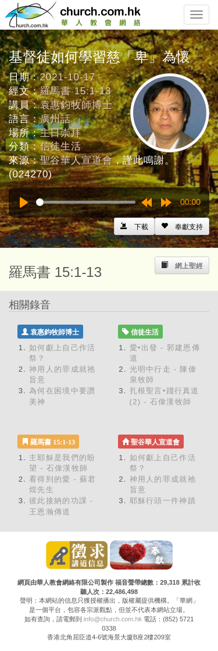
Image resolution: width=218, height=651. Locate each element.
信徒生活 (60, 146)
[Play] (24, 202)
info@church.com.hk (113, 619)
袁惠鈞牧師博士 (76, 105)
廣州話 (56, 118)
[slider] (85, 202)
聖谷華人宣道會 (76, 160)
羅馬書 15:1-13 (76, 91)
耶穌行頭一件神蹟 (163, 500)
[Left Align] (182, 226)
